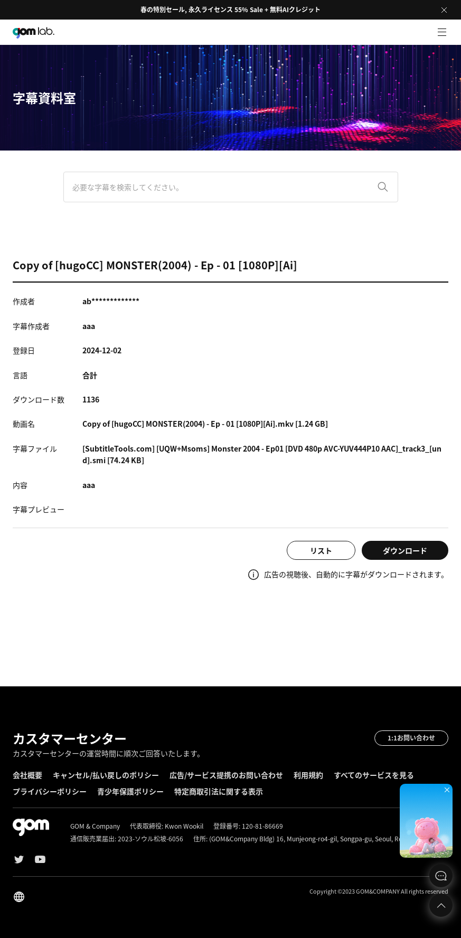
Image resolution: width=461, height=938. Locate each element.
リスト (321, 550)
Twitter (19, 859)
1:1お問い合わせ (411, 738)
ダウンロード (405, 550)
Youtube (40, 859)
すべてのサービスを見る (374, 775)
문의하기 (441, 875)
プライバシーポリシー (50, 791)
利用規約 (308, 775)
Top (441, 905)
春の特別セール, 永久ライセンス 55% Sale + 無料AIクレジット (230, 9)
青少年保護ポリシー (130, 791)
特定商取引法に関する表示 (218, 791)
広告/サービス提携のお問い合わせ (226, 775)
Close (444, 10)
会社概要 (27, 775)
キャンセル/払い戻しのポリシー (106, 775)
